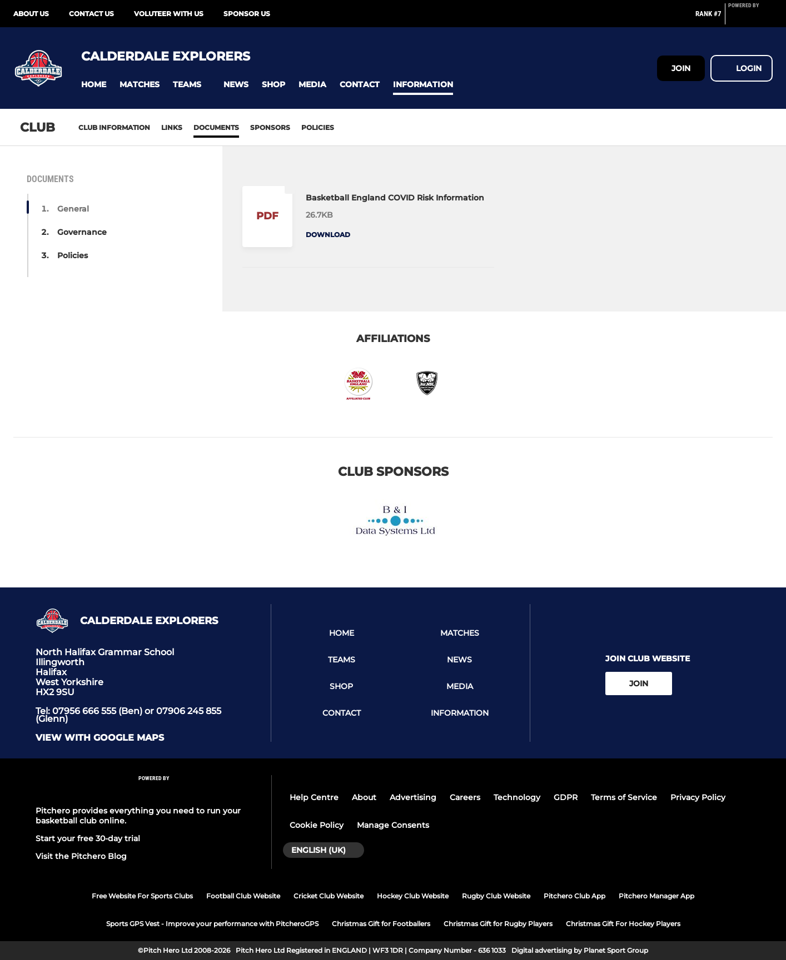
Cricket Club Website (328, 896)
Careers (465, 797)
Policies (317, 127)
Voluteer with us (168, 13)
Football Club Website (243, 896)
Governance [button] (82, 232)
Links (171, 127)
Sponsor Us (246, 13)
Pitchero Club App (574, 896)
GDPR (566, 797)
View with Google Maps (100, 738)
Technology (517, 797)
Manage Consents (393, 825)
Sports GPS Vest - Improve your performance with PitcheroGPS (212, 923)
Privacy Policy (697, 797)
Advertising (413, 797)
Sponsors (270, 127)
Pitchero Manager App (656, 896)
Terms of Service (624, 797)
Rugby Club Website (496, 896)
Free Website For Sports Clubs (142, 896)
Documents (216, 127)
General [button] (73, 209)
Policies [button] (72, 255)
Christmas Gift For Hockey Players (623, 923)
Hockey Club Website (413, 896)
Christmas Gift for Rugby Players (498, 923)
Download (328, 234)
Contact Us (91, 13)
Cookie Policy (317, 825)
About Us (31, 13)
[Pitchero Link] (750, 18)
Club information (114, 127)
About (364, 797)
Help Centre (314, 797)
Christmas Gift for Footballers (381, 923)
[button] (93, 85)
